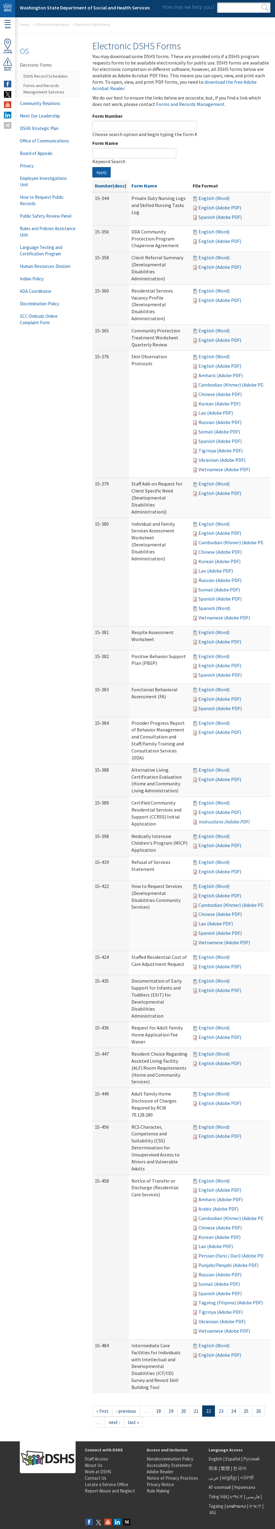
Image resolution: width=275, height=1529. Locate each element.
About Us (93, 1465)
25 (246, 1411)
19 (171, 1411)
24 (233, 1411)
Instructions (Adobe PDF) (224, 822)
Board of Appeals (36, 153)
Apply (101, 172)
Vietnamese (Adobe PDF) (224, 469)
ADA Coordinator (36, 291)
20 (183, 1411)
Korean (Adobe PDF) (219, 404)
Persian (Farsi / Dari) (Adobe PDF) (232, 1256)
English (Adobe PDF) (219, 208)
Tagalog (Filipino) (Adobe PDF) (230, 1302)
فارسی (252, 1496)
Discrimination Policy (39, 304)
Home (24, 24)
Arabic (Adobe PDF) (218, 1209)
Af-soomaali (220, 1487)
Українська (244, 1487)
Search (265, 7)
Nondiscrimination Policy (170, 1459)
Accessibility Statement (169, 1465)
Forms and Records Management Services (43, 89)
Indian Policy (32, 279)
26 (258, 1411)
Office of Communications (44, 141)
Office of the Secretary (52, 24)
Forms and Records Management (190, 104)
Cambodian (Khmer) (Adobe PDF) (233, 385)
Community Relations (40, 103)
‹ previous (126, 1411)
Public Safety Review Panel (45, 216)
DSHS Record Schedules (45, 76)
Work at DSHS (98, 1472)
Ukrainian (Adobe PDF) (221, 460)
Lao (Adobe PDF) (215, 413)
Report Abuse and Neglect (110, 1491)
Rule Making (158, 1491)
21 (196, 1411)
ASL (213, 1512)
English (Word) (214, 198)
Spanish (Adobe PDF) (220, 217)
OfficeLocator (7, 46)
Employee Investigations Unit (43, 181)
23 (221, 1411)
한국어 (240, 1468)
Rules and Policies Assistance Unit (48, 232)
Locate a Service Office (106, 1484)
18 (158, 1411)
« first (102, 1411)
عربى (214, 1478)
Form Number (107, 116)
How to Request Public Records (42, 200)
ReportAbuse (7, 64)
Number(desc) (111, 186)
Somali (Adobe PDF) (219, 432)
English (216, 1459)
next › (114, 1422)
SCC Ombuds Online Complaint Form (39, 319)
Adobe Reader (160, 1472)
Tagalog (216, 1506)
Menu (8, 24)
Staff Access (96, 1459)
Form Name (105, 143)
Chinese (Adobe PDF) (220, 394)
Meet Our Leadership (40, 116)
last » (133, 1422)
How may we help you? (188, 7)
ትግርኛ (255, 1506)
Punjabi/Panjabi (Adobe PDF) (228, 1265)
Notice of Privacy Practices (172, 1478)
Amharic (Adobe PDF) (220, 375)
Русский (251, 1459)
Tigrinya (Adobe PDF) (220, 450)
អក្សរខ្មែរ (229, 1478)
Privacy (27, 166)
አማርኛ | (237, 1496)
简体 (213, 1468)
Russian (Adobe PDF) (219, 422)
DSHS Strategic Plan (39, 128)
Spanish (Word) (214, 608)
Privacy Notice (160, 1484)
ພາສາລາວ (236, 1506)
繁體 (226, 1468)
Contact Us (95, 1478)
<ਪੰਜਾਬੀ (247, 1478)
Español (232, 1459)
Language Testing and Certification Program (41, 250)
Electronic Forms (36, 65)
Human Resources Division (45, 266)
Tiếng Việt (218, 1496)
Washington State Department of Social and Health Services (85, 8)
